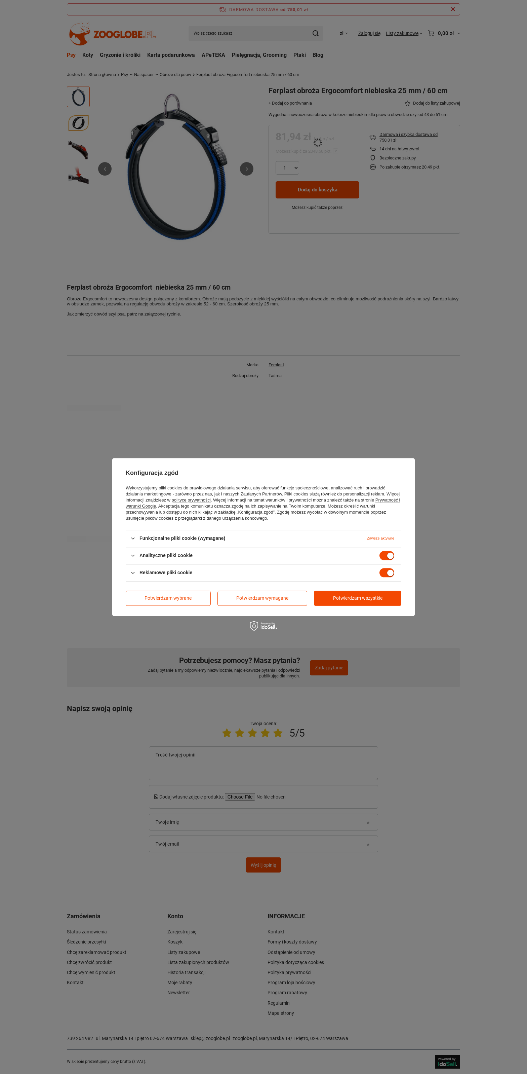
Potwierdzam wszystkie (357, 598)
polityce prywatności (191, 500)
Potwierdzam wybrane (168, 598)
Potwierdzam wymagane (262, 598)
